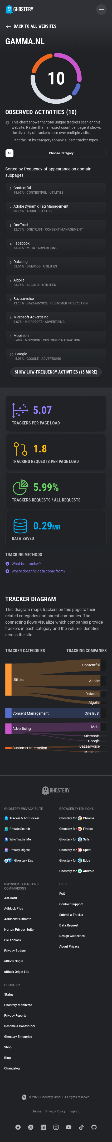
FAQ (62, 894)
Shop (8, 1047)
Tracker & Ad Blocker (21, 818)
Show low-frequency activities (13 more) (56, 372)
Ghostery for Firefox (76, 829)
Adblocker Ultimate (17, 919)
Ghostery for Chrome (76, 818)
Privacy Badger (15, 951)
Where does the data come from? (35, 571)
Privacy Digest (17, 850)
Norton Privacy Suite (18, 929)
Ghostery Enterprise (18, 1037)
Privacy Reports (15, 1015)
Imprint (75, 1111)
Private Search (17, 829)
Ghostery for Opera (75, 850)
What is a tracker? (23, 564)
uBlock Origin (13, 961)
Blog (7, 1058)
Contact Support (71, 904)
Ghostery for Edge (74, 860)
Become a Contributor (19, 1026)
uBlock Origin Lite (16, 972)
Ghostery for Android (76, 871)
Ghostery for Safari (75, 839)
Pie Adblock (12, 940)
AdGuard (10, 898)
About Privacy (69, 946)
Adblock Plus (13, 908)
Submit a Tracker (71, 915)
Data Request (68, 925)
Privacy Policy (55, 1111)
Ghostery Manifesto (18, 1005)
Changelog (12, 1068)
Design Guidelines (72, 936)
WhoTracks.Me (17, 839)
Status (8, 994)
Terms (37, 1111)
